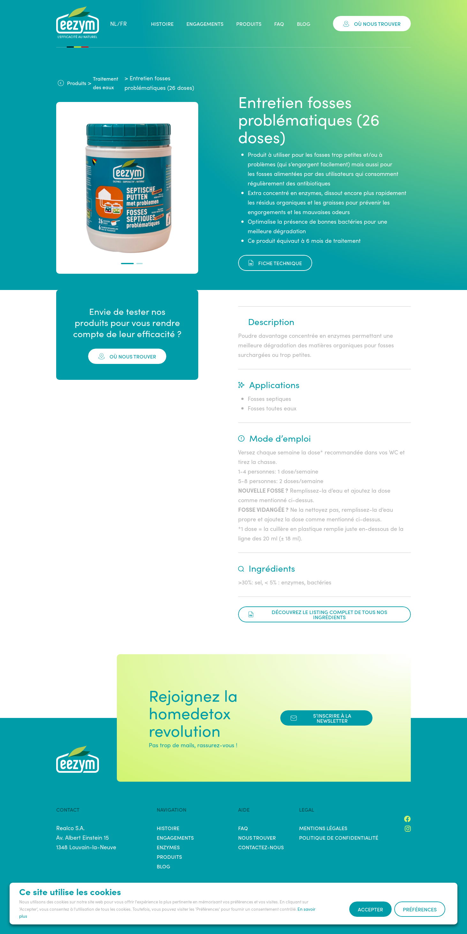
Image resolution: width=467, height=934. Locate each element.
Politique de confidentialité (338, 837)
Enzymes (168, 847)
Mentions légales (323, 827)
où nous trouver (127, 356)
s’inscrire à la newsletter (320, 718)
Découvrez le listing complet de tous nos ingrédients (317, 614)
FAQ (279, 23)
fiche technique (275, 262)
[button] (127, 263)
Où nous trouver (372, 23)
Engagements (204, 23)
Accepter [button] (370, 909)
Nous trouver (257, 837)
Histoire (162, 23)
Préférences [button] (420, 909)
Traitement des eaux (105, 83)
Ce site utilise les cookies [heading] (70, 891)
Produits (248, 23)
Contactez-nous (261, 847)
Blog (303, 23)
